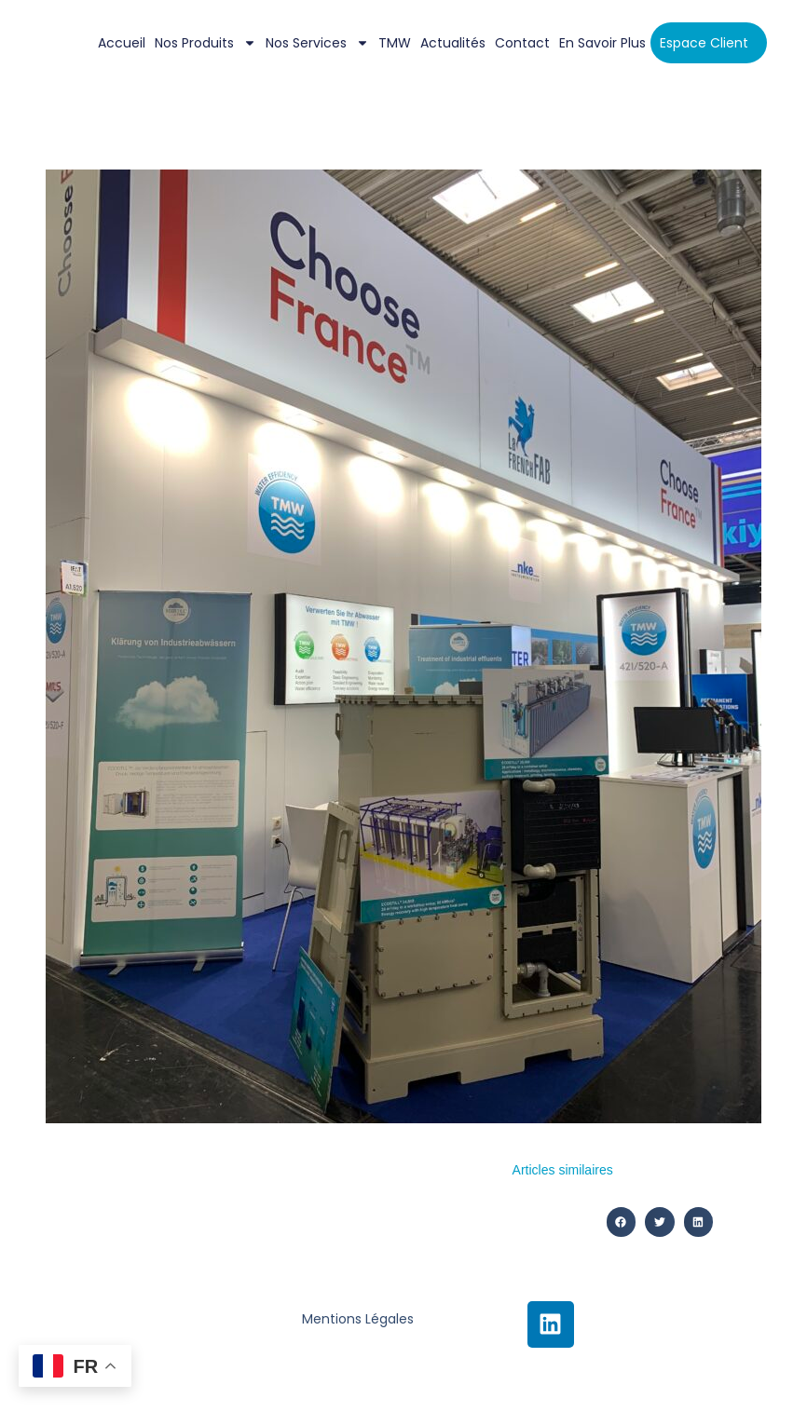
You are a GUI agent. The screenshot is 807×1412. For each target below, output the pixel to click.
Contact (522, 43)
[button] (621, 1222)
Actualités (453, 43)
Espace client (704, 43)
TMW (394, 43)
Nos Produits (205, 43)
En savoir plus (602, 43)
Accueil (121, 43)
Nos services (317, 43)
